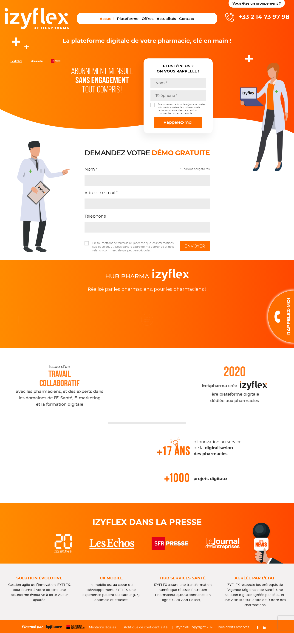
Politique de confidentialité (145, 627)
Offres (147, 19)
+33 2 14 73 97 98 (264, 17)
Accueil (107, 19)
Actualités (166, 19)
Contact (186, 19)
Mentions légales (102, 627)
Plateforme (128, 19)
